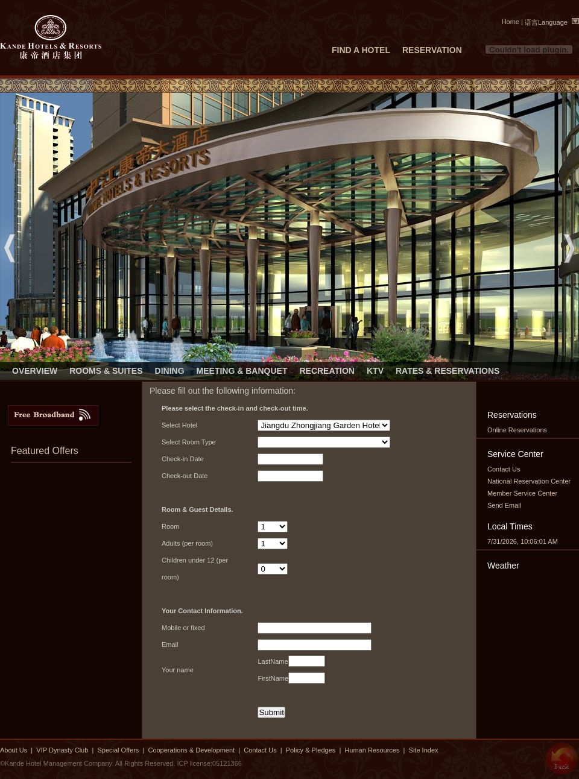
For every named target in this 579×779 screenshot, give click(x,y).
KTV (375, 371)
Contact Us (503, 469)
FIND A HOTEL (361, 50)
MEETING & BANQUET (242, 371)
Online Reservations (517, 430)
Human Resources (371, 750)
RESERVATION (432, 50)
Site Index (423, 750)
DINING (170, 371)
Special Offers (119, 750)
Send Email (504, 505)
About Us (13, 750)
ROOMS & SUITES (105, 371)
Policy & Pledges (311, 750)
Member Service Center (522, 493)
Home (510, 21)
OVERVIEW (34, 371)
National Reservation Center (529, 481)
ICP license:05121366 (209, 763)
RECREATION (327, 371)
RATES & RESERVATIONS (447, 371)
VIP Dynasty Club (62, 750)
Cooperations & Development (191, 750)
